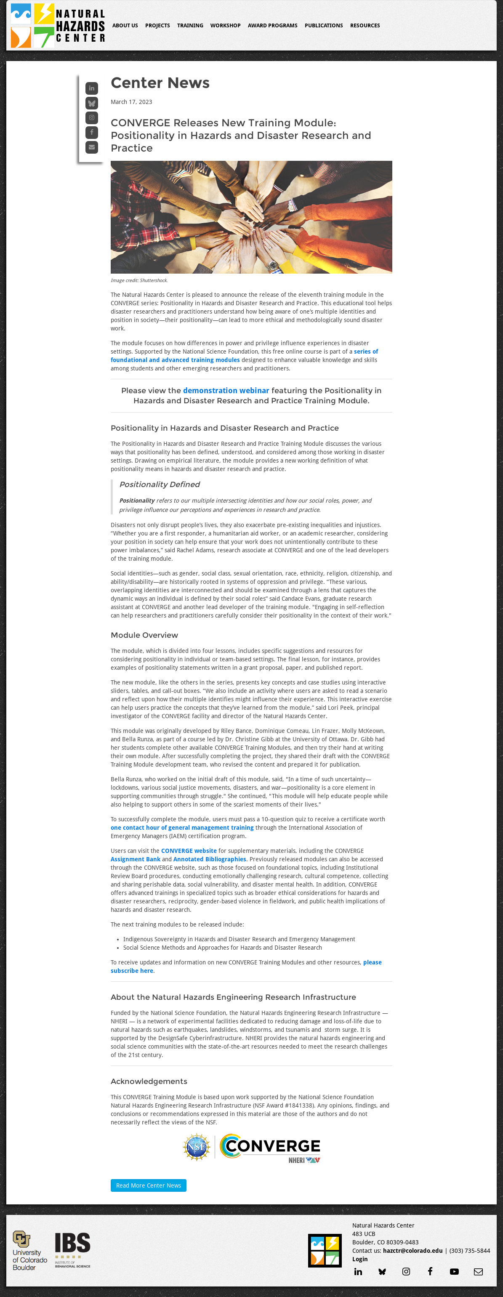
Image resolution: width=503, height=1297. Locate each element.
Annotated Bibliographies (209, 859)
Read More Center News (148, 1185)
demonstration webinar (226, 390)
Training (190, 25)
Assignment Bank (135, 859)
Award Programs (273, 25)
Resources (365, 25)
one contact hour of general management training (182, 827)
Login (360, 1259)
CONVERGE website (189, 850)
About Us (125, 25)
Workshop (225, 25)
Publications (324, 25)
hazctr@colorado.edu (413, 1250)
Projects (157, 25)
